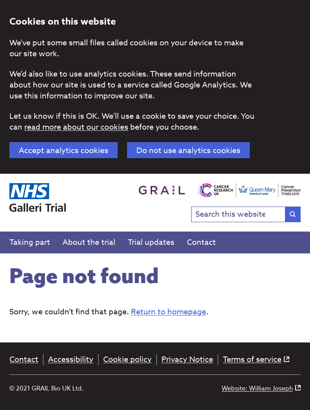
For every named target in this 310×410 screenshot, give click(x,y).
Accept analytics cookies (63, 150)
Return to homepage (168, 311)
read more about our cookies (76, 127)
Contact (23, 359)
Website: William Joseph (261, 388)
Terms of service (256, 359)
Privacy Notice (187, 359)
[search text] (246, 214)
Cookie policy (127, 359)
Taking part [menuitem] (29, 242)
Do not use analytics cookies (188, 150)
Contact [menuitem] (201, 242)
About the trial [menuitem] (89, 242)
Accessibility (70, 359)
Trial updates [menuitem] (151, 242)
